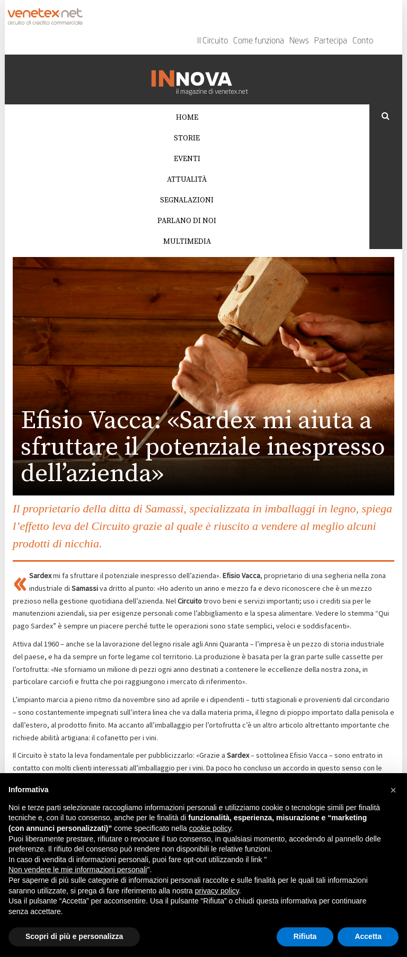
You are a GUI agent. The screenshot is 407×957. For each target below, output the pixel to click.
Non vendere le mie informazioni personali (77, 869)
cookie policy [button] (210, 828)
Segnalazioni (187, 200)
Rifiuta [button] (305, 936)
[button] (393, 790)
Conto (362, 41)
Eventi (187, 159)
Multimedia (187, 241)
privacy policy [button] (217, 891)
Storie (187, 138)
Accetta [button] (368, 936)
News (299, 41)
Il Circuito (212, 41)
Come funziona (258, 41)
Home (187, 117)
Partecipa (330, 41)
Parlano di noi (186, 221)
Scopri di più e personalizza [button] (74, 936)
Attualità (187, 179)
